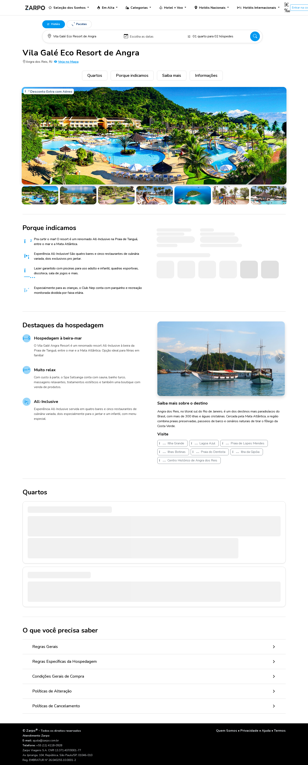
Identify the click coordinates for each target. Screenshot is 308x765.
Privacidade (249, 730)
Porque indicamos (132, 75)
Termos (280, 730)
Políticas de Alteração (52, 691)
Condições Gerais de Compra (58, 676)
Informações (206, 75)
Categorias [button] (137, 7)
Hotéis (53, 24)
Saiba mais (171, 75)
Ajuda (266, 730)
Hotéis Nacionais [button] (210, 7)
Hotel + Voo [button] (171, 7)
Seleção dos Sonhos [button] (67, 7)
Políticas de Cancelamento (56, 706)
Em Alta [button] (106, 7)
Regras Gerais (45, 646)
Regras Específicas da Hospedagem (64, 661)
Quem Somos (226, 730)
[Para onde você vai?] (83, 36)
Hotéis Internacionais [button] (257, 7)
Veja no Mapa (66, 62)
